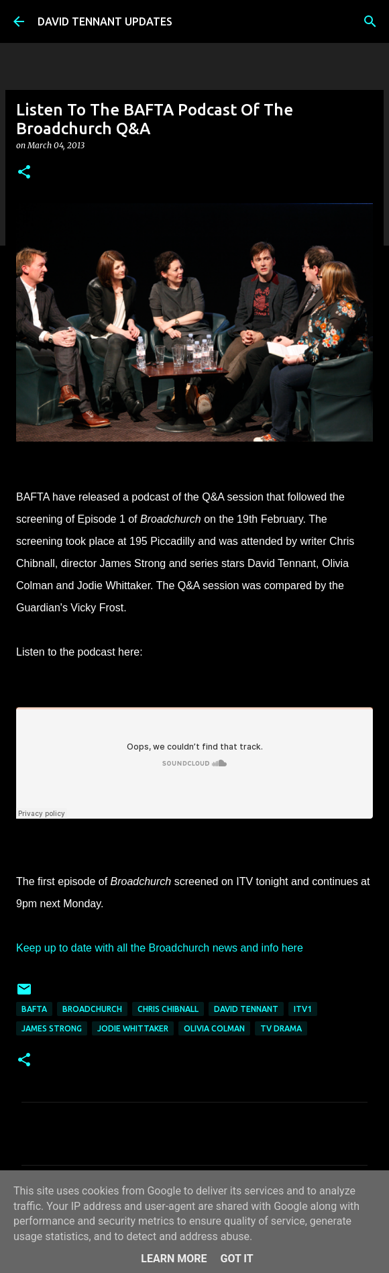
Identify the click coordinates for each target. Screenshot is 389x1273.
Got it (236, 1258)
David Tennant (246, 1009)
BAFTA (34, 1009)
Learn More (174, 1258)
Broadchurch (92, 1009)
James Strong (51, 1028)
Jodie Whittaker (132, 1028)
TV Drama (281, 1028)
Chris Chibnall (168, 1009)
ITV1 (303, 1009)
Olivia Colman (214, 1028)
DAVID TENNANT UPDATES (105, 21)
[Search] (370, 21)
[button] (24, 173)
